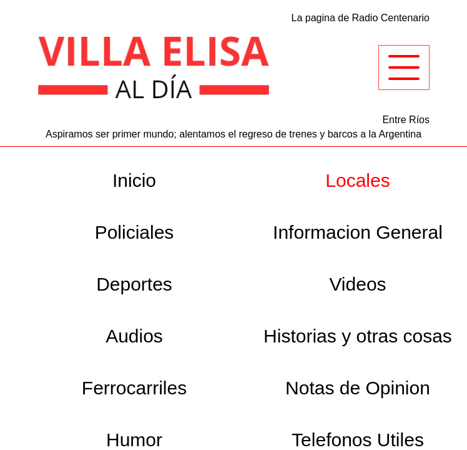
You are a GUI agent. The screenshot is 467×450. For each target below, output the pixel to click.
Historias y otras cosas (357, 336)
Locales (357, 180)
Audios (134, 336)
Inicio (134, 180)
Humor (134, 439)
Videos (357, 284)
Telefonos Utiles (358, 439)
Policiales (134, 232)
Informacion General (358, 232)
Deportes (134, 284)
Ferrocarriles (134, 388)
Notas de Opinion (357, 388)
